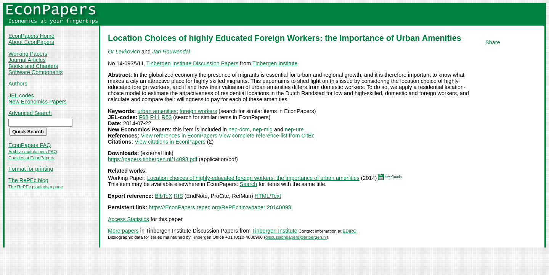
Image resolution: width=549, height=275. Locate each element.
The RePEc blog (28, 180)
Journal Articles (27, 60)
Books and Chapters (33, 66)
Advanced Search (30, 113)
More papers (123, 231)
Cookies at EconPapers (31, 157)
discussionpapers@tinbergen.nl (296, 237)
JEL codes (21, 95)
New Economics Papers (37, 102)
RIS (178, 196)
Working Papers (27, 54)
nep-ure (294, 129)
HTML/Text (268, 196)
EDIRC (349, 231)
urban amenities (157, 111)
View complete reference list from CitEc (267, 136)
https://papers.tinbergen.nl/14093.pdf (152, 159)
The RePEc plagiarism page (35, 186)
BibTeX (163, 196)
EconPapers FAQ (29, 145)
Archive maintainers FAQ (32, 151)
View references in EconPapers (179, 136)
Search (248, 184)
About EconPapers (31, 42)
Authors (17, 84)
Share (492, 42)
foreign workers (198, 111)
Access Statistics (128, 219)
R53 (167, 117)
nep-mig (263, 129)
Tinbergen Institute (275, 63)
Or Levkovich (124, 52)
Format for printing (30, 169)
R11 (155, 117)
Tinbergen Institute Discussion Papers (192, 63)
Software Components (35, 72)
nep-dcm (239, 129)
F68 (144, 117)
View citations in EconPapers (170, 142)
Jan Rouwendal (171, 52)
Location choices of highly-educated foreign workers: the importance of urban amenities (253, 178)
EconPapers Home (31, 36)
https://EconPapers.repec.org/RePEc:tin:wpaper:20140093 (220, 207)
